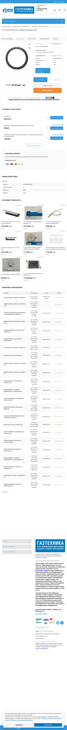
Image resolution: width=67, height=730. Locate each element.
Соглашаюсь (48, 725)
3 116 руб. (33, 253)
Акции (5, 2)
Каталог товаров (33, 21)
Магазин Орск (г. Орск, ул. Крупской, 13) (13, 424)
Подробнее (19, 725)
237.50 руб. (33, 227)
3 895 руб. (56, 227)
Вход (55, 1)
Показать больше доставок (33, 145)
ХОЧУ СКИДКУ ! (47, 90)
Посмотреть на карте (41, 614)
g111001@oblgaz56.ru (47, 631)
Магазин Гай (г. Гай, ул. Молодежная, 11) (13, 355)
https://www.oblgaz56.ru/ (41, 648)
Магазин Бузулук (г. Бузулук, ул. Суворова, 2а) (15, 347)
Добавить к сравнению (40, 71)
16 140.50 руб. (33, 279)
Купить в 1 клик (47, 85)
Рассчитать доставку (15, 97)
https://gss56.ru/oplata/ (41, 570)
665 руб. (11, 279)
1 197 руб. (56, 253)
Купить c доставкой (57, 117)
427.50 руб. (11, 227)
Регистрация (60, 1)
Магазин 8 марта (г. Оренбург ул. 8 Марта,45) (14, 297)
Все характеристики (56, 55)
